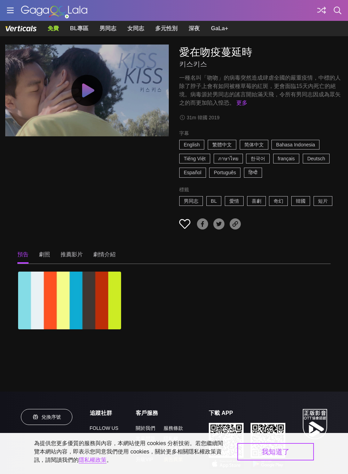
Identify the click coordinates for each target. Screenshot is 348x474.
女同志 (135, 28)
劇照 (44, 254)
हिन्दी (253, 172)
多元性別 (166, 28)
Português (225, 172)
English (192, 144)
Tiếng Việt (195, 158)
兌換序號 (46, 417)
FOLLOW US (104, 428)
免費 (53, 28)
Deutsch (316, 158)
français (286, 158)
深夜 (194, 28)
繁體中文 (222, 144)
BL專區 (79, 28)
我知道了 (276, 452)
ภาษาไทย (228, 158)
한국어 (258, 158)
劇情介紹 (104, 254)
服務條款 (173, 428)
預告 (23, 254)
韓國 (301, 201)
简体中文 (254, 144)
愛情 (234, 201)
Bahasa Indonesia (295, 144)
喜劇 (256, 201)
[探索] (321, 10)
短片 (323, 201)
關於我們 (145, 428)
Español (192, 172)
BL (214, 201)
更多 (241, 103)
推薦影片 (72, 254)
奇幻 (278, 201)
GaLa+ (219, 28)
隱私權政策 (92, 460)
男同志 (108, 28)
